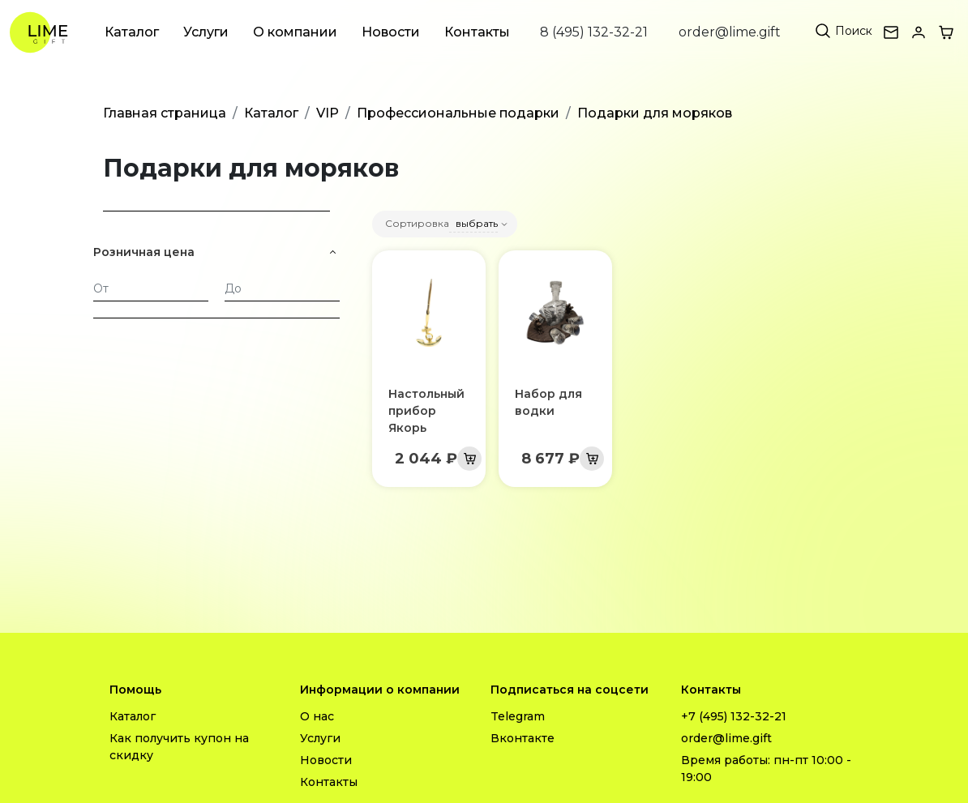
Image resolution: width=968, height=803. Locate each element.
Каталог (132, 32)
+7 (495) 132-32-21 (733, 716)
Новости (391, 32)
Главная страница (164, 113)
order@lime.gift (730, 32)
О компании (295, 32)
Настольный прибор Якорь (426, 411)
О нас (317, 716)
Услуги (206, 32)
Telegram (517, 716)
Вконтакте (522, 738)
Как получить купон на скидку (179, 746)
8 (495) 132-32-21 (594, 32)
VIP (327, 113)
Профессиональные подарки (458, 113)
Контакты (477, 32)
